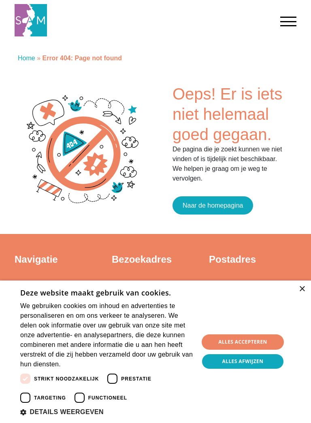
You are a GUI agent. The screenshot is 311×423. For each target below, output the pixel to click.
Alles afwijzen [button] (243, 361)
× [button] (302, 289)
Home (26, 58)
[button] (107, 412)
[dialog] (155, 352)
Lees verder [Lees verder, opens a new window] (76, 365)
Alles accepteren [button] (242, 341)
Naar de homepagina (213, 205)
